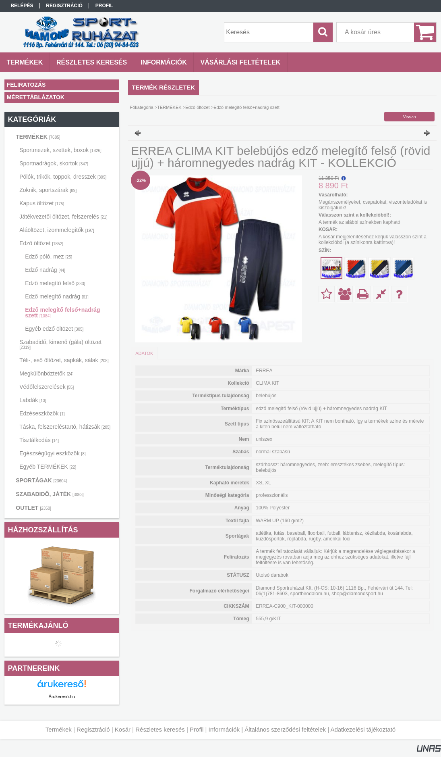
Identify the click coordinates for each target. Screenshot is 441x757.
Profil (196, 729)
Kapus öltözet (41, 203)
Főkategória (141, 107)
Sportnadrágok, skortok (53, 163)
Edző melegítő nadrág (57, 296)
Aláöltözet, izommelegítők (56, 230)
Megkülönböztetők (46, 373)
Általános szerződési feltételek (285, 729)
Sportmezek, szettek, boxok (60, 150)
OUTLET (33, 508)
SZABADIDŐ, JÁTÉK (50, 494)
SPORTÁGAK (41, 480)
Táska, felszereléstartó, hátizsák (64, 426)
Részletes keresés (160, 729)
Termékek (59, 729)
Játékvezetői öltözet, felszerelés (63, 216)
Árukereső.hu (62, 696)
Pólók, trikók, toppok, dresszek (62, 176)
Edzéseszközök (41, 413)
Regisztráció (93, 729)
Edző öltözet (41, 243)
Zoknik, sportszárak (48, 190)
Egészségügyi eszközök (52, 453)
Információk (224, 729)
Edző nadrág (45, 270)
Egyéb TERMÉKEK (47, 466)
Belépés (21, 5)
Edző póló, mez (48, 256)
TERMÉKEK (38, 136)
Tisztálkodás (39, 440)
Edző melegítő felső (55, 283)
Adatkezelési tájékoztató (362, 729)
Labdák (32, 400)
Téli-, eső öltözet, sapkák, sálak (63, 360)
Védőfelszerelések (46, 387)
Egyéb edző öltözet (54, 328)
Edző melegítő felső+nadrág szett (62, 313)
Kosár (122, 729)
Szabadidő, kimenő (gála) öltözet (60, 344)
